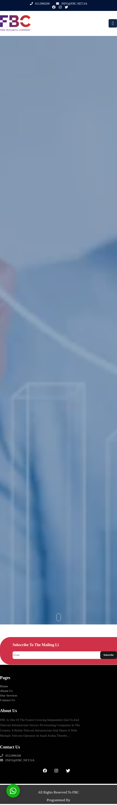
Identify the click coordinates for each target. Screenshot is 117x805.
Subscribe (109, 655)
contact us (7, 700)
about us (6, 691)
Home (4, 686)
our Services (8, 695)
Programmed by (58, 800)
